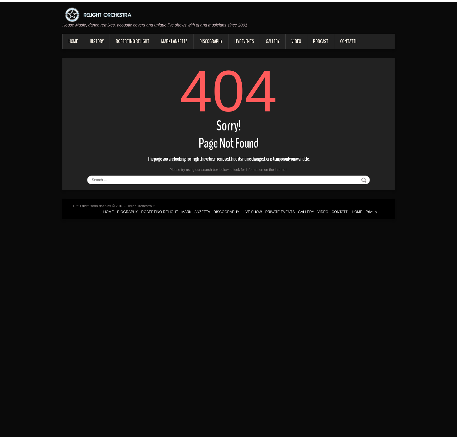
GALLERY (273, 41)
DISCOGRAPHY (210, 41)
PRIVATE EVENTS (280, 212)
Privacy (371, 212)
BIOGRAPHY (127, 212)
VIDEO (296, 41)
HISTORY (97, 41)
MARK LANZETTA (174, 41)
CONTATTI (348, 41)
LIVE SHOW (252, 212)
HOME (73, 41)
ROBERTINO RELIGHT (132, 41)
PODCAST (320, 41)
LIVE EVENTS (244, 41)
